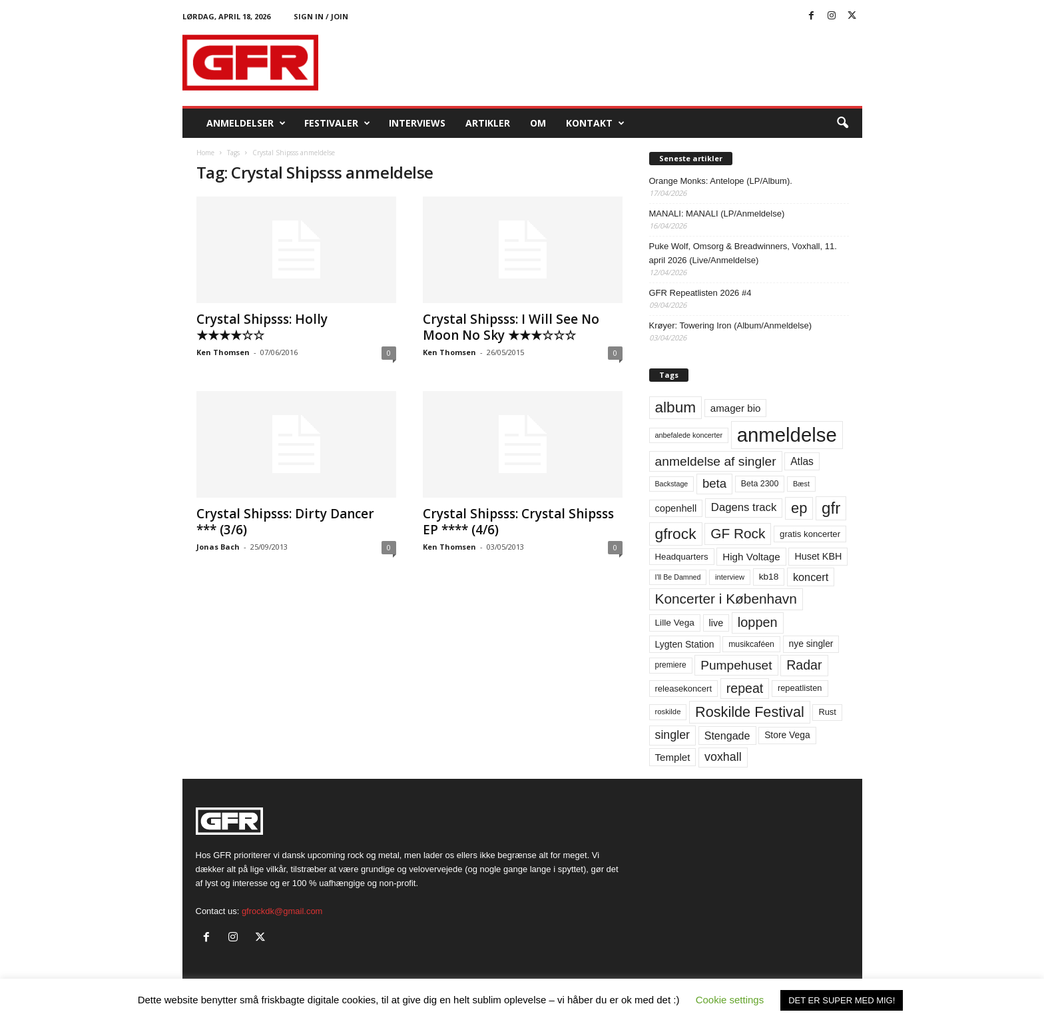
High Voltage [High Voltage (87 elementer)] (751, 556)
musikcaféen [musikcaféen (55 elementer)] (751, 644)
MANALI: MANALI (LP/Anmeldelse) (717, 214)
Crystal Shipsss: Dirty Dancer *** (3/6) (285, 521)
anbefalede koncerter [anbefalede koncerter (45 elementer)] (689, 435)
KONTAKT (595, 123)
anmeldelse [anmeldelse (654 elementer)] (787, 435)
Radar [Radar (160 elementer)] (804, 665)
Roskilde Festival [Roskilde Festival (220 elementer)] (749, 712)
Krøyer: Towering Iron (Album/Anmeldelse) (730, 325)
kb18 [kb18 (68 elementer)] (769, 577)
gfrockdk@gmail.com (282, 911)
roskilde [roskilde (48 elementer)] (668, 712)
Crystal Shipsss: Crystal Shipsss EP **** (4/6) (518, 521)
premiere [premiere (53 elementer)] (670, 665)
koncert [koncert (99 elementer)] (810, 577)
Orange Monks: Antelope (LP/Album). (720, 181)
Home (205, 152)
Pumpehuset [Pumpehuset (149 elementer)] (736, 665)
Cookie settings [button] (730, 999)
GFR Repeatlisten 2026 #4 (700, 293)
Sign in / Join (321, 16)
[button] (842, 123)
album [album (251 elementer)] (675, 407)
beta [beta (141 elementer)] (714, 483)
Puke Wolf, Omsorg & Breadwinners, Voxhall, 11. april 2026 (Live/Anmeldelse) (743, 253)
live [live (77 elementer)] (716, 623)
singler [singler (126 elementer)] (672, 735)
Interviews (417, 123)
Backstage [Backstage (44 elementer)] (671, 484)
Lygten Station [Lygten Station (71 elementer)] (684, 644)
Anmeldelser (246, 123)
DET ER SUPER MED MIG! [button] (841, 1000)
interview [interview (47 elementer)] (729, 577)
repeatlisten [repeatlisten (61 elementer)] (800, 688)
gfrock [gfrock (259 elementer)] (675, 533)
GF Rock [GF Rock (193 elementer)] (737, 533)
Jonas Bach (218, 547)
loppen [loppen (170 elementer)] (758, 622)
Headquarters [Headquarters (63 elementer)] (681, 557)
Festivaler (337, 123)
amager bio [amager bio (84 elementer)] (735, 408)
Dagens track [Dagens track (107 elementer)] (744, 507)
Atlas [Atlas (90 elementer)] (802, 461)
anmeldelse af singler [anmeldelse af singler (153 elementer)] (715, 461)
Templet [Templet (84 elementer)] (672, 757)
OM (538, 123)
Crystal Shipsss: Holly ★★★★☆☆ (262, 327)
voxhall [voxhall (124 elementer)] (723, 757)
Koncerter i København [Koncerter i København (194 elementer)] (726, 598)
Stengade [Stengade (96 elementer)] (727, 736)
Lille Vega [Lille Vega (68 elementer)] (674, 623)
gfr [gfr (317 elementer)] (831, 508)
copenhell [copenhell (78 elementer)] (676, 508)
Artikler (487, 123)
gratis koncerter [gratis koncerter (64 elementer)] (810, 534)
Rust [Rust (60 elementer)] (827, 712)
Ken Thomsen (223, 352)
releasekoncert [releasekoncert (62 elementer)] (683, 689)
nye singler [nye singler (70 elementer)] (811, 643)
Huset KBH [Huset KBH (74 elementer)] (818, 556)
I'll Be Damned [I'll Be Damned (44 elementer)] (678, 577)
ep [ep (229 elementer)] (799, 508)
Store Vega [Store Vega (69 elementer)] (787, 735)
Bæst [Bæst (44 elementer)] (801, 484)
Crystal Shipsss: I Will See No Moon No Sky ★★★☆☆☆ (511, 327)
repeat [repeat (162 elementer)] (745, 688)
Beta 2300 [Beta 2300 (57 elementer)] (760, 483)
